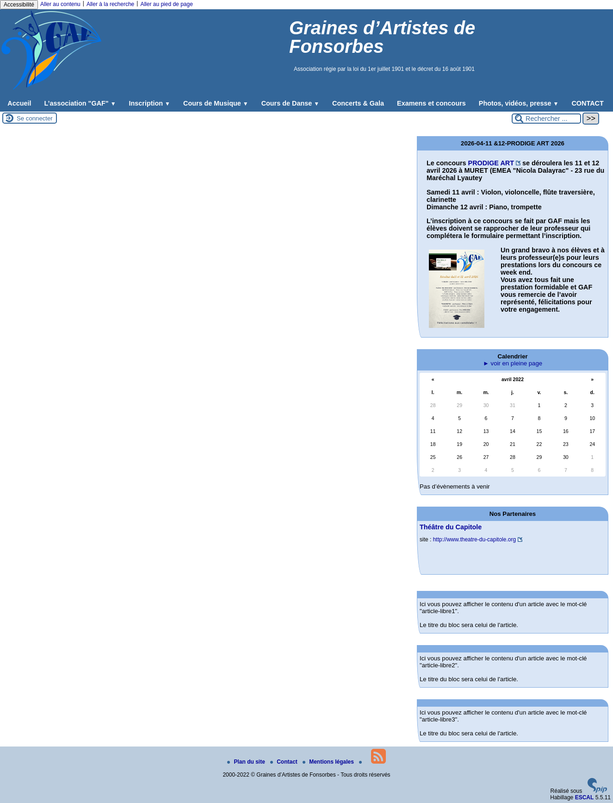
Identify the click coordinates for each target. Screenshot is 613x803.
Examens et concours (431, 103)
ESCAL (584, 797)
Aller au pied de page (166, 4)
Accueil (19, 103)
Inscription (149, 103)
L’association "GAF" (80, 103)
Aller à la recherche (110, 4)
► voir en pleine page (512, 363)
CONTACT (587, 103)
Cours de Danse (290, 103)
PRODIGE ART (491, 163)
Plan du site (246, 762)
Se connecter (35, 118)
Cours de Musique (215, 103)
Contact (284, 762)
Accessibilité (19, 4)
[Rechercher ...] (546, 118)
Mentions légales (329, 762)
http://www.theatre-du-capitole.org (474, 539)
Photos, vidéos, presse (519, 103)
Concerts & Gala (358, 103)
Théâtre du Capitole (451, 527)
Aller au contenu (60, 4)
